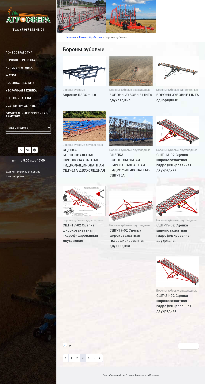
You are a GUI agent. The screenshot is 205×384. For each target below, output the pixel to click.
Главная (71, 37)
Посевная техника (20, 82)
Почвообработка (19, 52)
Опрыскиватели (18, 98)
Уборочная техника (21, 90)
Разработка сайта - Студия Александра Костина (131, 375)
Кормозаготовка (19, 67)
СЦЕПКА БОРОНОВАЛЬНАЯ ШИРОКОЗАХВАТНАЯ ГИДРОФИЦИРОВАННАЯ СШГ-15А (130, 165)
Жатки (11, 75)
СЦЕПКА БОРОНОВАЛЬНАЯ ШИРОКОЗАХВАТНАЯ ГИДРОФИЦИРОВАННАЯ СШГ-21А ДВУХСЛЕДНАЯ (84, 160)
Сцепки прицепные (21, 105)
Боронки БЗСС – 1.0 (79, 95)
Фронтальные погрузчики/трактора (27, 115)
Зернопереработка (20, 60)
